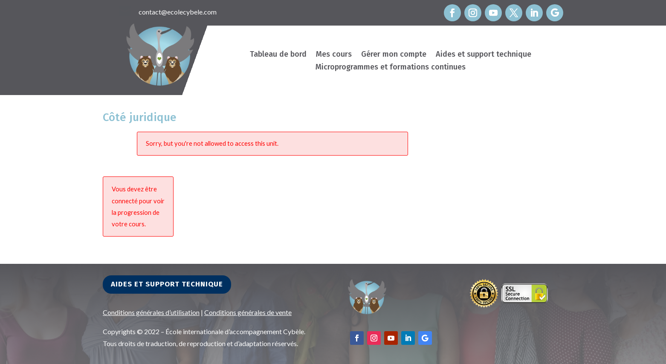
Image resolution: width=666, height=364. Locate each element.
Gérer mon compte (393, 55)
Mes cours (334, 55)
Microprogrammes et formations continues (391, 68)
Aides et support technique (483, 55)
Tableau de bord (278, 55)
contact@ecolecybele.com (178, 12)
